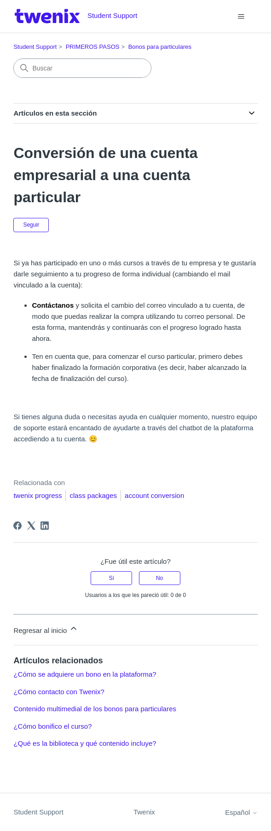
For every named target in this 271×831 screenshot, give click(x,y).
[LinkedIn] (44, 525)
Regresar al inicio (45, 629)
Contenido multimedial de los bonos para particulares (94, 709)
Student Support (35, 46)
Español (241, 812)
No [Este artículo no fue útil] (159, 578)
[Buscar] (82, 68)
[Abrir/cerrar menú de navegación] (241, 16)
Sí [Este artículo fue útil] (111, 578)
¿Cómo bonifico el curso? (52, 726)
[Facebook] (17, 525)
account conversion (154, 495)
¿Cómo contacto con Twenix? (58, 692)
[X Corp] (31, 525)
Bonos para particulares (159, 46)
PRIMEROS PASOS (93, 46)
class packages (93, 495)
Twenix (144, 812)
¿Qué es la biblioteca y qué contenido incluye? (84, 743)
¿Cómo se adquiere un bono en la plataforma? (84, 674)
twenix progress (37, 495)
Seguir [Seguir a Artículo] (31, 225)
